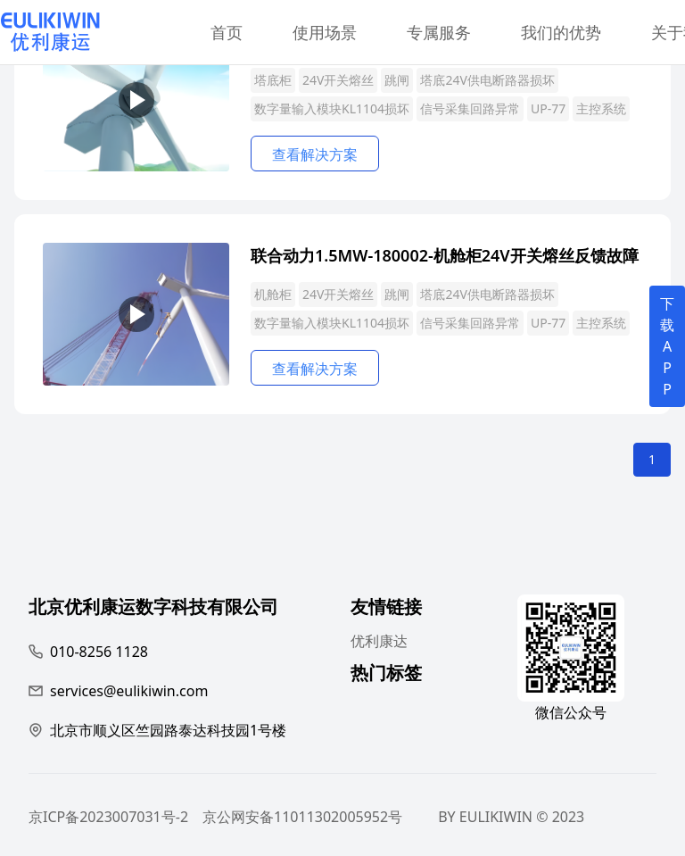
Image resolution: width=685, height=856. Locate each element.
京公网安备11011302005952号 (302, 817)
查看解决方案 (315, 154)
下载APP (667, 346)
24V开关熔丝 (338, 79)
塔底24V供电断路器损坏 (487, 79)
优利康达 (379, 641)
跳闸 (396, 79)
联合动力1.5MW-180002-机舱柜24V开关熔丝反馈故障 (445, 255)
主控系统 (601, 108)
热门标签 (386, 675)
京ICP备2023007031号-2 (108, 817)
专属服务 (439, 32)
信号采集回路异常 (470, 108)
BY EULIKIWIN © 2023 (511, 817)
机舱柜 (273, 294)
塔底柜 (273, 79)
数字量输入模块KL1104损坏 (331, 108)
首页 (226, 32)
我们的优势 (561, 32)
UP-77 (548, 108)
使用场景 (325, 32)
